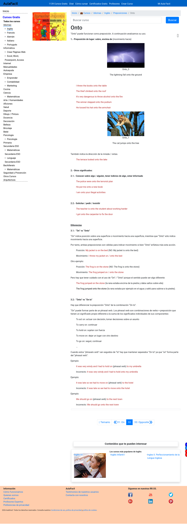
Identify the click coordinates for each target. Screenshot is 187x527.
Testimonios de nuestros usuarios (82, 492)
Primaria (7, 142)
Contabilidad (13, 82)
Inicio (6, 11)
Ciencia (7, 93)
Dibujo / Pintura (10, 114)
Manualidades (10, 67)
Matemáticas (13, 96)
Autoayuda (8, 70)
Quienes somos (11, 495)
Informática (9, 48)
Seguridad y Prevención (14, 173)
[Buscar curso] (116, 20)
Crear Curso (127, 3)
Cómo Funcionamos (13, 492)
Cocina (6, 89)
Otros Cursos (9, 176)
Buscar (172, 20)
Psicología (8, 135)
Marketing (12, 85)
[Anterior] (119, 422)
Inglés (10, 28)
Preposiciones (120, 13)
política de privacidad (73, 510)
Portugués (12, 44)
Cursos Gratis (11, 17)
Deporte (7, 110)
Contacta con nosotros (77, 495)
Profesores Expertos (13, 501)
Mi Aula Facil (164, 3)
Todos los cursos (11, 21)
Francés (11, 32)
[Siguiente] (143, 422)
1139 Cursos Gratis (58, 3)
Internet (7, 63)
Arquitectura (9, 180)
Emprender (12, 78)
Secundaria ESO (11, 146)
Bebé (5, 131)
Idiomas (7, 25)
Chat (71, 3)
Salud (6, 107)
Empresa (7, 74)
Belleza (6, 124)
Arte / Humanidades (13, 100)
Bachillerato (9, 165)
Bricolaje (7, 128)
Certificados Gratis (98, 3)
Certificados (9, 498)
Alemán (10, 36)
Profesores (114, 3)
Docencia (7, 117)
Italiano (10, 40)
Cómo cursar (81, 3)
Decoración (8, 121)
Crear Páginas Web (16, 52)
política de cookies (90, 510)
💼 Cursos (85, 13)
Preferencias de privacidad (16, 505)
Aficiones (7, 103)
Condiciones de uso (58, 510)
